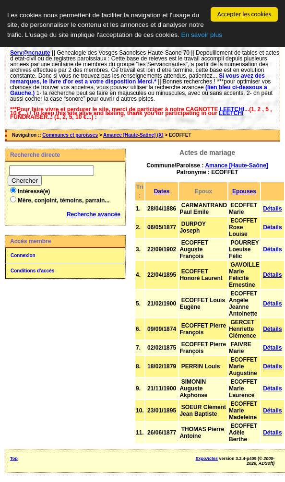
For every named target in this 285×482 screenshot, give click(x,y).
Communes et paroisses (70, 135)
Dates (162, 191)
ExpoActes (207, 458)
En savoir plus (201, 34)
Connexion (23, 255)
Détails (272, 208)
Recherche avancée (93, 214)
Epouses (244, 191)
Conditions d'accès (32, 270)
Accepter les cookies (244, 14)
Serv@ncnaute (30, 52)
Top (14, 458)
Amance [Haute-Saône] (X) (133, 135)
